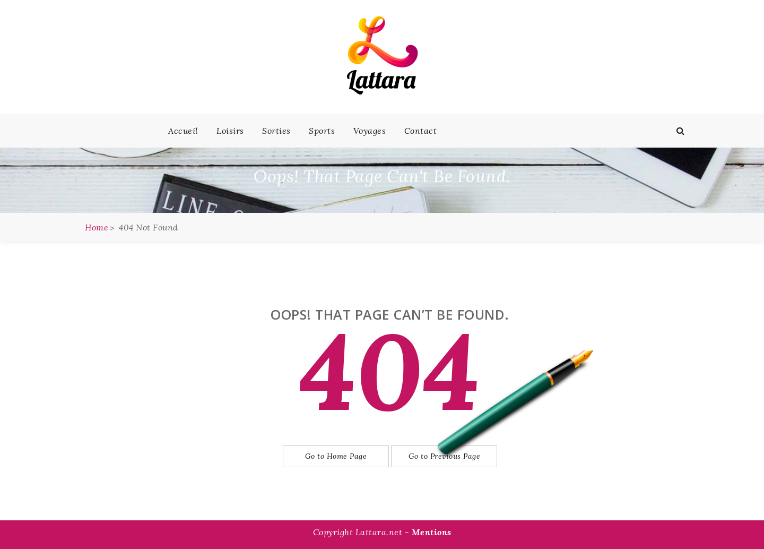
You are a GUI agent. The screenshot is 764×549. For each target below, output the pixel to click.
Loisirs (230, 130)
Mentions (432, 532)
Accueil (183, 130)
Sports (322, 130)
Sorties (276, 130)
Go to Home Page (336, 456)
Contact (420, 130)
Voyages (369, 130)
